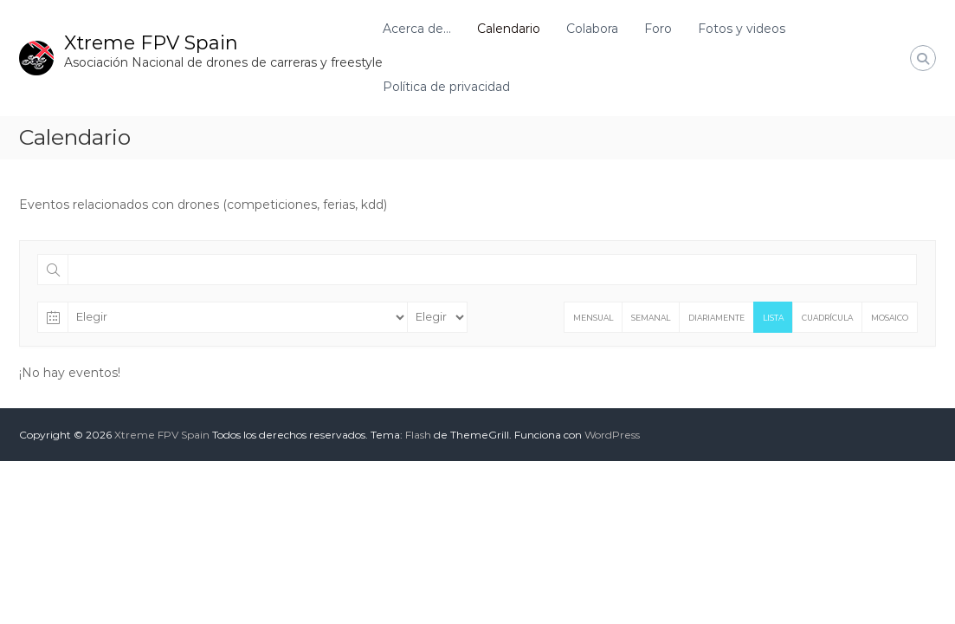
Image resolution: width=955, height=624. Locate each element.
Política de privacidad (446, 86)
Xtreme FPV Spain (151, 43)
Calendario (508, 28)
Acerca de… (417, 28)
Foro (658, 28)
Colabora (592, 28)
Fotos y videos (741, 28)
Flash (418, 434)
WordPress (612, 434)
